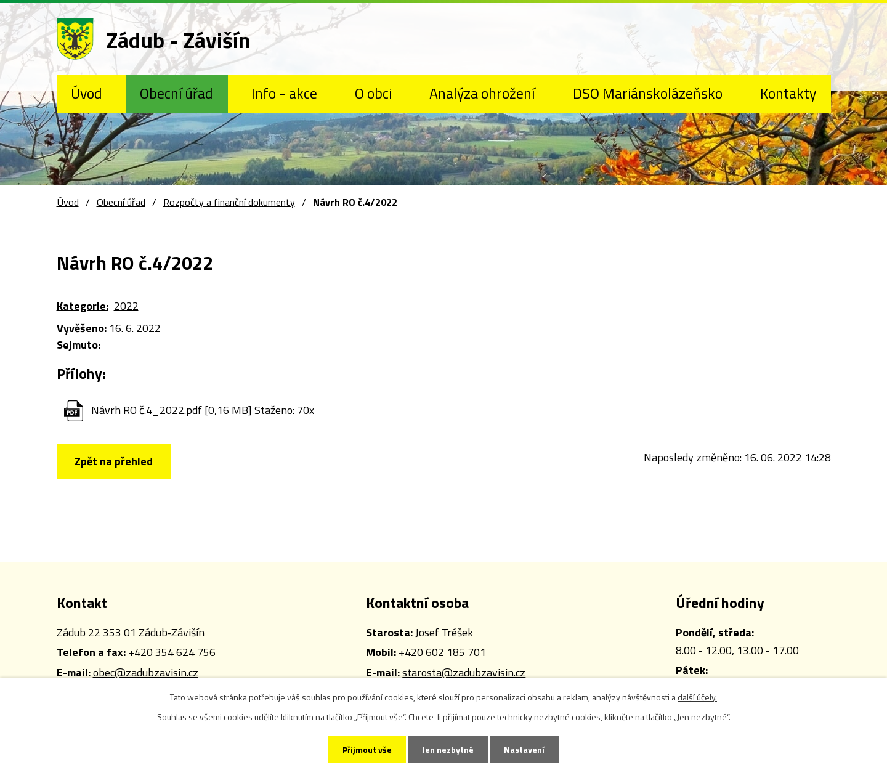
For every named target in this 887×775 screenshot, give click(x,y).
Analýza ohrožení (482, 93)
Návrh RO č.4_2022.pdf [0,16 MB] (171, 410)
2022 (126, 306)
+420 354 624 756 (172, 652)
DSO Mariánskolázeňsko (648, 93)
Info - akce (284, 93)
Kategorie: (82, 306)
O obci (373, 93)
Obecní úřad (176, 93)
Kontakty (788, 93)
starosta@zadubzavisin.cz (463, 672)
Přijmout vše (367, 749)
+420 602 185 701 (442, 652)
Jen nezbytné (448, 749)
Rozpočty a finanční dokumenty (229, 202)
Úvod (86, 93)
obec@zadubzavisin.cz (145, 672)
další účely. (697, 697)
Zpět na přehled (114, 461)
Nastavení (524, 749)
